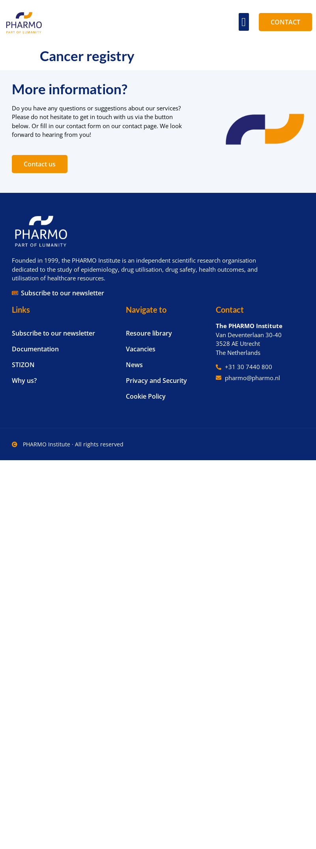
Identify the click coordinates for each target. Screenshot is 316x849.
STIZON (23, 365)
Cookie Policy (146, 396)
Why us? (24, 380)
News (134, 365)
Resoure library (149, 333)
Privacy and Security (156, 380)
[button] (244, 22)
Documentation (35, 349)
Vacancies (140, 349)
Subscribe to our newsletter (53, 333)
